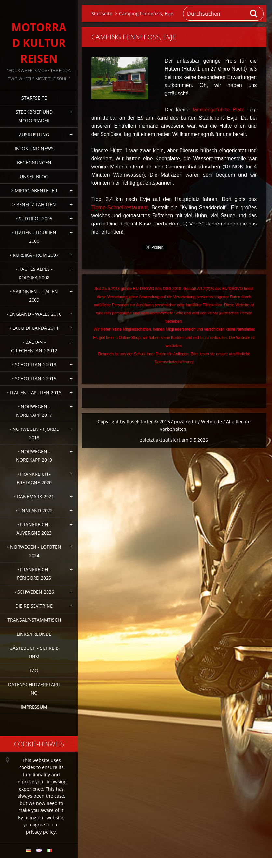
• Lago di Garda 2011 (34, 328)
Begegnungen (34, 162)
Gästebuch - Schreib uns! (34, 652)
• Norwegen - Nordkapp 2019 (34, 455)
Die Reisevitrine (34, 606)
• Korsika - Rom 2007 (34, 255)
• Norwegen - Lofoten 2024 (34, 551)
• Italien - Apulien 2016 (34, 392)
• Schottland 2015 (34, 378)
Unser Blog (34, 176)
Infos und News (34, 148)
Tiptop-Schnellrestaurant (119, 207)
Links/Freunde (34, 634)
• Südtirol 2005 (34, 218)
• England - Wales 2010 (34, 314)
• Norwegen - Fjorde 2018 (34, 433)
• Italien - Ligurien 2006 (34, 236)
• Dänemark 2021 (34, 496)
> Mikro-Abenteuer (34, 190)
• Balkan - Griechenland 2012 (34, 346)
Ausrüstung (34, 134)
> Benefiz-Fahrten (34, 204)
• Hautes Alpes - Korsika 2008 (34, 273)
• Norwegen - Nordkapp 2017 (34, 410)
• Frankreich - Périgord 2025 (34, 573)
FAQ (34, 670)
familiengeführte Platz (218, 109)
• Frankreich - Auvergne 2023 (34, 528)
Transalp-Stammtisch (34, 620)
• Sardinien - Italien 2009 (34, 295)
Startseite (34, 98)
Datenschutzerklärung (34, 688)
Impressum (34, 707)
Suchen (254, 14)
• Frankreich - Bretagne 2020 (34, 478)
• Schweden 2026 (34, 592)
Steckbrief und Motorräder (34, 116)
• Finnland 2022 (34, 510)
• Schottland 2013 (34, 364)
